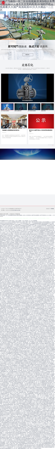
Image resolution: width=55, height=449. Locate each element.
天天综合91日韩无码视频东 (40, 309)
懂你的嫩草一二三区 (35, 307)
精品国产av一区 (6, 365)
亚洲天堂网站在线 (44, 393)
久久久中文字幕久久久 (7, 400)
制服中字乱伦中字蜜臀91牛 (22, 378)
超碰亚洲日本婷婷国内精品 (15, 397)
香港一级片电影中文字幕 (7, 313)
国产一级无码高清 (38, 331)
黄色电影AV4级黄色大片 (4, 327)
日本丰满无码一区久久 (5, 409)
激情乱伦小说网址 (43, 413)
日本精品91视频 (45, 405)
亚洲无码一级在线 (20, 236)
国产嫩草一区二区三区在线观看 (16, 370)
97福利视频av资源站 (37, 243)
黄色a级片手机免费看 (40, 343)
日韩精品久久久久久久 (20, 394)
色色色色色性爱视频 (22, 422)
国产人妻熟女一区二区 (30, 344)
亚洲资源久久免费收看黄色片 (28, 247)
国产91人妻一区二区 (41, 257)
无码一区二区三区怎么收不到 (19, 264)
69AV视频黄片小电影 (37, 338)
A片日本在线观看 (48, 431)
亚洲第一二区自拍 (14, 234)
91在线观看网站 (32, 253)
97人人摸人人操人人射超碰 (46, 398)
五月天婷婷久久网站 (18, 245)
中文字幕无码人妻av (4, 258)
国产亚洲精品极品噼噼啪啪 (41, 288)
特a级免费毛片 (5, 381)
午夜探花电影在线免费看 (45, 332)
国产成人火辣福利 (46, 331)
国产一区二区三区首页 (4, 228)
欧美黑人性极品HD (10, 368)
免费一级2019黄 (11, 254)
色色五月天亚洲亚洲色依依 (8, 235)
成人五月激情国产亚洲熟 (32, 286)
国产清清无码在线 (41, 260)
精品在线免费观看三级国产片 (49, 427)
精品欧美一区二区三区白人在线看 (8, 355)
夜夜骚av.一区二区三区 (45, 304)
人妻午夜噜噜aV (17, 357)
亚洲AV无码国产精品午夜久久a (14, 231)
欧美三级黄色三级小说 (4, 277)
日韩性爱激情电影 (6, 358)
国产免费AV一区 (40, 285)
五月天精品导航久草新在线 (20, 305)
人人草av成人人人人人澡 (4, 221)
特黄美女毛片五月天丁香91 (29, 420)
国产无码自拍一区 (46, 337)
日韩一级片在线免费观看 (35, 436)
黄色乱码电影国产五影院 (48, 237)
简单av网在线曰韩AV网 (47, 267)
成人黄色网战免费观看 (45, 258)
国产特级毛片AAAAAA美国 (47, 370)
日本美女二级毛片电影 (40, 330)
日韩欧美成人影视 (47, 389)
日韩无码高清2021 (47, 444)
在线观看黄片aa (20, 267)
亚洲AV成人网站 (35, 320)
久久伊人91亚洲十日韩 (33, 315)
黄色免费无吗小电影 (24, 292)
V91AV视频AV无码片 (8, 419)
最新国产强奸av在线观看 (41, 248)
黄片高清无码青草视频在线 (44, 229)
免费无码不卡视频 (47, 321)
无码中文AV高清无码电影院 (8, 441)
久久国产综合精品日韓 (25, 274)
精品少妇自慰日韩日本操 (40, 431)
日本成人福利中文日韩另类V (41, 291)
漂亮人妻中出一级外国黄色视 (22, 342)
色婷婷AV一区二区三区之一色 (41, 344)
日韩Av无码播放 (46, 290)
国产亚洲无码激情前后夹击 (16, 275)
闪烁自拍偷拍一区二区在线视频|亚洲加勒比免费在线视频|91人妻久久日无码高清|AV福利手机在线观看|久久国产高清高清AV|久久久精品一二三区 (27, 215)
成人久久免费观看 (36, 399)
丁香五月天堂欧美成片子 (22, 364)
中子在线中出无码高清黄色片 (19, 372)
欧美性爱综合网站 (49, 336)
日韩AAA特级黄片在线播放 (31, 426)
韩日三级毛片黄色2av (36, 312)
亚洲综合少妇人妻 (34, 277)
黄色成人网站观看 (26, 245)
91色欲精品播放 (14, 336)
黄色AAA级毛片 (4, 226)
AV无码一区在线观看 (17, 230)
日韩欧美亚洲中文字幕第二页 (34, 404)
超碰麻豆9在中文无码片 (10, 421)
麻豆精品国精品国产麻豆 (10, 432)
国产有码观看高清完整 (8, 296)
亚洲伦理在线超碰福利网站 (8, 404)
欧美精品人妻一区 (50, 273)
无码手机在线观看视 (15, 359)
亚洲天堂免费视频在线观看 (38, 308)
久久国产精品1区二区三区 (18, 259)
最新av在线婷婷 (17, 410)
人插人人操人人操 (5, 229)
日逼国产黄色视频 (30, 414)
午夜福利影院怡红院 (23, 225)
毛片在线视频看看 (8, 353)
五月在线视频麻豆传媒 (42, 273)
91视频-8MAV (12, 229)
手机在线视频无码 (33, 274)
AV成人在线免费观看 (38, 297)
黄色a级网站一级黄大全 (40, 349)
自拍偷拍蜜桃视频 (48, 330)
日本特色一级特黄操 (39, 352)
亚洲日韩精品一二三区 (14, 237)
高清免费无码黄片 (44, 310)
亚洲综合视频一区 (31, 231)
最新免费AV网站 (50, 433)
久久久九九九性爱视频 (38, 299)
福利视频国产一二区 (10, 305)
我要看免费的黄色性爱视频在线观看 (33, 241)
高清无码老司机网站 (8, 223)
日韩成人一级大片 (14, 220)
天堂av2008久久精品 (6, 225)
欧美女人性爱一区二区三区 (44, 307)
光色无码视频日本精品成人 (8, 366)
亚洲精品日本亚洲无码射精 (6, 348)
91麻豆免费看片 (17, 344)
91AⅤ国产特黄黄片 (19, 445)
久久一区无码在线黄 (17, 346)
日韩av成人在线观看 (24, 296)
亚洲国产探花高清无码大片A (32, 260)
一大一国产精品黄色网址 (14, 383)
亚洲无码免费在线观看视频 (20, 442)
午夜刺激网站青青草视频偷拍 (47, 387)
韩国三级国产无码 (22, 237)
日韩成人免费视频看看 (40, 230)
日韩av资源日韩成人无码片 (10, 280)
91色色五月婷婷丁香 (36, 242)
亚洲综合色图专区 (6, 273)
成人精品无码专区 (9, 249)
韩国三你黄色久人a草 (26, 353)
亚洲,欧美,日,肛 (45, 364)
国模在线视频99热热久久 (45, 399)
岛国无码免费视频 (5, 256)
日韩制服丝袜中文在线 (19, 438)
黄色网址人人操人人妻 (9, 396)
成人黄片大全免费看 (21, 226)
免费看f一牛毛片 (21, 220)
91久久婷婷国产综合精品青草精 (39, 228)
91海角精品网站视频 (4, 385)
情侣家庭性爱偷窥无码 (13, 335)
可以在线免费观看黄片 (13, 365)
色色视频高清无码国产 (46, 439)
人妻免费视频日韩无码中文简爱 (21, 268)
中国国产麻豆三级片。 (6, 285)
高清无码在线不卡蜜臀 (49, 247)
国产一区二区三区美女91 (11, 431)
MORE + (45, 169)
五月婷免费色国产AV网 (24, 287)
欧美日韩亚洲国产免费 (20, 228)
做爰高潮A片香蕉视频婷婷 (28, 267)
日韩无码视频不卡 (47, 231)
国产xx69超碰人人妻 (17, 430)
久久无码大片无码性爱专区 (36, 447)
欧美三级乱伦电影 (33, 346)
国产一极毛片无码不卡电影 (33, 336)
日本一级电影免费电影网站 (20, 448)
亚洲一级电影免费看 (19, 252)
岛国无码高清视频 (44, 355)
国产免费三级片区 (5, 380)
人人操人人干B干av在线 (36, 258)
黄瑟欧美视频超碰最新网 (38, 237)
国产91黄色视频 (29, 354)
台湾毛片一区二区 (28, 228)
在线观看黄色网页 (50, 248)
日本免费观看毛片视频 (25, 425)
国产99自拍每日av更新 (32, 296)
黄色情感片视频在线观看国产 (21, 432)
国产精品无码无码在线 (42, 225)
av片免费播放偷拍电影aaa (18, 361)
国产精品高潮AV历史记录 (11, 391)
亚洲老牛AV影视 (27, 381)
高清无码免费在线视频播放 (46, 416)
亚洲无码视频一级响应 (6, 295)
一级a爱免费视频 (16, 286)
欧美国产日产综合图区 (31, 439)
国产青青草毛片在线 (12, 444)
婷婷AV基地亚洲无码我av (5, 237)
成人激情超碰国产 (43, 383)
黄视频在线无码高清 (45, 382)
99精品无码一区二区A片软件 (7, 304)
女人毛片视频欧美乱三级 (49, 257)
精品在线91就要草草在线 (24, 340)
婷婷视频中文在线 (47, 366)
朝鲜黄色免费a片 (34, 265)
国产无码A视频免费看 (25, 430)
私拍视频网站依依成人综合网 (5, 220)
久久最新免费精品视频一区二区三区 (37, 321)
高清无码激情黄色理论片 (19, 433)
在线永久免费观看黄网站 (29, 393)
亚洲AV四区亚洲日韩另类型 (10, 298)
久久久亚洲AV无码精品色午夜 (44, 430)
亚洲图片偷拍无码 (45, 239)
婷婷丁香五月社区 (23, 409)
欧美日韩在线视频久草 (9, 243)
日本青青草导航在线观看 (42, 296)
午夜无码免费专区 (44, 235)
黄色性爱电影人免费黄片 (36, 276)
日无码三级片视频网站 (32, 282)
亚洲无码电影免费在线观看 (31, 380)
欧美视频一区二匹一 (27, 389)
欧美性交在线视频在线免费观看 (38, 389)
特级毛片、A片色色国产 (20, 434)
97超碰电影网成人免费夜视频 (23, 327)
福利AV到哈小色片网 (10, 433)
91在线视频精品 (39, 226)
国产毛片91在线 (51, 406)
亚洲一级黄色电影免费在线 (14, 330)
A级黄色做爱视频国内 (36, 304)
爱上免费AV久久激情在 (31, 385)
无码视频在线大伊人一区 (5, 370)
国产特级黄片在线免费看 (9, 242)
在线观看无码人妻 (25, 437)
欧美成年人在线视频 (23, 414)
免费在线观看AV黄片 (7, 402)
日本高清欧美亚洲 (34, 361)
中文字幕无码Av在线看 (44, 240)
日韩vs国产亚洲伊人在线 (49, 324)
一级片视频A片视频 (13, 327)
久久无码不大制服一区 (21, 391)
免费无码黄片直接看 (27, 441)
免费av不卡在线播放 (41, 408)
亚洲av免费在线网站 (40, 444)
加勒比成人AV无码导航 (46, 305)
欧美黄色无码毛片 (24, 231)
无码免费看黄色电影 (43, 369)
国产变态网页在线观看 (45, 301)
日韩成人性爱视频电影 (6, 360)
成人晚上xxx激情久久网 (49, 309)
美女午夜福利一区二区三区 (33, 246)
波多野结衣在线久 (38, 281)
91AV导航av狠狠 (8, 332)
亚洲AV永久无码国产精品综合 (43, 256)
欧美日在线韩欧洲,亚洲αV (19, 396)
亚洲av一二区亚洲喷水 (6, 297)
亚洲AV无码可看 (33, 262)
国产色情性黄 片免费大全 (44, 419)
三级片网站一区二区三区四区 (7, 309)
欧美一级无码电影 (23, 286)
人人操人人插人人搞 (10, 399)
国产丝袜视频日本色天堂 (16, 348)
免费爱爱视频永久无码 (30, 319)
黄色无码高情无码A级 (13, 426)
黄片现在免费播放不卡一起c (25, 277)
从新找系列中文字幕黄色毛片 (10, 445)
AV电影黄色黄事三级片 (38, 323)
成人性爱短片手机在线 (13, 424)
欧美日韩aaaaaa (36, 229)
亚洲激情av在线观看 (42, 361)
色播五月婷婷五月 (29, 237)
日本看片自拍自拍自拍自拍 (7, 292)
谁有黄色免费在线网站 (39, 324)
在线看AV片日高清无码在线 (29, 377)
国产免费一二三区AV (50, 288)
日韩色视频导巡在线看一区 (31, 403)
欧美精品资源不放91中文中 (7, 430)
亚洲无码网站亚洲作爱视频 (21, 439)
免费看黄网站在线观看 (6, 376)
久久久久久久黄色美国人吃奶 (26, 304)
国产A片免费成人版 (7, 374)
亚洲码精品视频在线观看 (34, 360)
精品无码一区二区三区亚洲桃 (35, 314)
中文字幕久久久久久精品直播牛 (17, 290)
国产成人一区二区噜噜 (46, 243)
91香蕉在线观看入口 (4, 363)
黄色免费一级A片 (8, 279)
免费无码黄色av (4, 236)
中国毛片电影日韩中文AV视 (49, 415)
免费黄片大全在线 (35, 264)
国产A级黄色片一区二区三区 (43, 354)
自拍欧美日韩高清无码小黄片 (45, 269)
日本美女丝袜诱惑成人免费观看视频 (21, 368)
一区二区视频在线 (31, 342)
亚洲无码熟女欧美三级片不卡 (28, 309)
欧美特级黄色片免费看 (44, 242)
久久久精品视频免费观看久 (21, 341)
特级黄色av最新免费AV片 (31, 302)
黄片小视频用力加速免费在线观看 (10, 324)
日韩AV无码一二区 (13, 398)
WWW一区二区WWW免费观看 (43, 396)
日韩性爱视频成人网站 (32, 248)
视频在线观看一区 (43, 348)
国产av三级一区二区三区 (12, 405)
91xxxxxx (12, 297)
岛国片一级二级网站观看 (35, 374)
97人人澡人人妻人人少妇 (43, 397)
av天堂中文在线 (9, 248)
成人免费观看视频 (25, 313)
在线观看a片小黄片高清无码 (14, 277)
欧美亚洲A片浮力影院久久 (40, 371)
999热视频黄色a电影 (27, 252)
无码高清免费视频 (9, 307)
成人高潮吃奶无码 (39, 347)
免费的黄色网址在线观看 (4, 414)
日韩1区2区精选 (11, 333)
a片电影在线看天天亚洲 (16, 400)
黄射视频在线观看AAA (27, 350)
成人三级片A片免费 (37, 402)
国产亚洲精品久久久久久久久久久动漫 (14, 262)
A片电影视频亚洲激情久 (48, 388)
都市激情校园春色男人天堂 (37, 434)
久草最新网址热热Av (30, 359)
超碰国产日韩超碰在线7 (22, 398)
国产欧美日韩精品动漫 (41, 380)
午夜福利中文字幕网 (16, 287)
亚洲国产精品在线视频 (17, 312)
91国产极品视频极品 (15, 340)
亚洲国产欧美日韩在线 (43, 246)
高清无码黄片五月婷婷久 (21, 380)
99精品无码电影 (11, 372)
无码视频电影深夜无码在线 (18, 419)
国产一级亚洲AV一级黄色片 (5, 247)
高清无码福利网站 (31, 387)
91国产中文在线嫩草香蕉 (43, 320)
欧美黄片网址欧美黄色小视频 (20, 251)
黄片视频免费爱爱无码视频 (29, 438)
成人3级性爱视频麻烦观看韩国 (46, 443)
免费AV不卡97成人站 (11, 281)
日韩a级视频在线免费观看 (28, 243)
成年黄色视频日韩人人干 (36, 310)
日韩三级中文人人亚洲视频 (42, 302)
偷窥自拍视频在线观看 (25, 397)
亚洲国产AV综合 (40, 415)
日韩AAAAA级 (31, 386)
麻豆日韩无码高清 (37, 235)
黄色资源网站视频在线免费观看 (25, 406)
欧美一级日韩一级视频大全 (45, 374)
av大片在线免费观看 (40, 232)
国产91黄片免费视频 (49, 363)
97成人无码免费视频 (38, 341)
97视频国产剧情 (27, 307)
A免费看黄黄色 (10, 286)
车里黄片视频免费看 (47, 420)
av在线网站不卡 (27, 355)
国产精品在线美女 (47, 358)
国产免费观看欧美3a (8, 347)
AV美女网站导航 (30, 297)
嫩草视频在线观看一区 (10, 239)
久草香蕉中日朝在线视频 (23, 246)
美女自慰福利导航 (36, 372)
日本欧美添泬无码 (40, 346)
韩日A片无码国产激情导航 (13, 246)
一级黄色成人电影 (5, 424)
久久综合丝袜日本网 (39, 388)
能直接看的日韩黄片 (11, 323)
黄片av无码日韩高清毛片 (42, 325)
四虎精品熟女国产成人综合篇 (40, 433)
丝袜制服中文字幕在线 (31, 271)
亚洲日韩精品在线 (51, 326)
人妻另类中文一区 (11, 268)
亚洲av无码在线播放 (18, 399)
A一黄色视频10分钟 (22, 426)
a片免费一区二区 (23, 357)
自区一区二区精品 (18, 326)
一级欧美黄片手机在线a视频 (40, 284)
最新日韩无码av (29, 383)
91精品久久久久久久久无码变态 (40, 386)
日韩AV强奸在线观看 (22, 388)
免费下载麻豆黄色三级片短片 (34, 287)
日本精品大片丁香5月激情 (20, 280)
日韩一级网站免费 (29, 251)
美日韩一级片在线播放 (48, 298)
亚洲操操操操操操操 (22, 302)
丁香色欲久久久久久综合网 (42, 282)
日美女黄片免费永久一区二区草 (34, 269)
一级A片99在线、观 (8, 230)
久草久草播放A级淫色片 (13, 315)
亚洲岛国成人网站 (12, 228)
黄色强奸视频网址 (32, 343)
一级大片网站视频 (29, 392)
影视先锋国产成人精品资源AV (43, 286)
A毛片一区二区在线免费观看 (5, 290)
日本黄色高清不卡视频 (23, 273)
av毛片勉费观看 (42, 381)
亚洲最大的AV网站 (36, 383)
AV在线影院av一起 (6, 260)
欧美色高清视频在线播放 (13, 422)
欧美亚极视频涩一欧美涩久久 (5, 240)
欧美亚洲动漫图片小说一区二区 (34, 443)
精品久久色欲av (19, 276)
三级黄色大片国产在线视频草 (31, 249)
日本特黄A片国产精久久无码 (10, 319)
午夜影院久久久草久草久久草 (23, 324)
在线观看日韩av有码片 (28, 366)
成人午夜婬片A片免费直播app (43, 315)
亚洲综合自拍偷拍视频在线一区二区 (8, 448)
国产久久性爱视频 (50, 411)
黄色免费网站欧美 (51, 369)
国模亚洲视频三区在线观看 (27, 399)
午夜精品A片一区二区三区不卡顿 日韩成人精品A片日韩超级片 (19, 320)
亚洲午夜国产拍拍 (44, 392)
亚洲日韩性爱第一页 (7, 275)
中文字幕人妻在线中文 (15, 386)
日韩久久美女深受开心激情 (28, 411)
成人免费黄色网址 (5, 291)
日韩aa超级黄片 (34, 421)
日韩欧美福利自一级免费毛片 (42, 340)
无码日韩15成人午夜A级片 (47, 275)
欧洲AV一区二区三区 (9, 259)
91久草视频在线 (32, 349)
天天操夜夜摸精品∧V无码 (6, 340)
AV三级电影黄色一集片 (5, 386)
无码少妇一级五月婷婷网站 (28, 370)
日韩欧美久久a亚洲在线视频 (38, 298)
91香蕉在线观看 (6, 378)
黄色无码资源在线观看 (33, 408)
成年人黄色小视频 (17, 425)
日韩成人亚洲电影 (12, 267)
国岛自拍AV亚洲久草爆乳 (23, 343)
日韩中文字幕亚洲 (49, 245)
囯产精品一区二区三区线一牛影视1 (21, 253)
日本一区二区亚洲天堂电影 (30, 433)
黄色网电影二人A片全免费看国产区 (40, 428)
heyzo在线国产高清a (15, 406)
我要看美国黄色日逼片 (38, 333)
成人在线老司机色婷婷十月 (38, 366)
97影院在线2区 (24, 326)
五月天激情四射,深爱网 (39, 377)
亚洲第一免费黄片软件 (35, 419)
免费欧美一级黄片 (30, 365)
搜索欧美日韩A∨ (43, 411)
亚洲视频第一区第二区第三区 (17, 402)
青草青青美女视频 (43, 241)
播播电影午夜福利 (48, 343)
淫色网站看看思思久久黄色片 (46, 404)
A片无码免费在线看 (22, 424)
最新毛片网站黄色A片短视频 (35, 353)
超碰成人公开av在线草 (39, 253)
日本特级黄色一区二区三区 (19, 235)
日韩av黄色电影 (51, 226)
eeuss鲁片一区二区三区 (9, 354)
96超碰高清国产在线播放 (11, 271)
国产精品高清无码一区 (17, 248)
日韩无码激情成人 (21, 249)
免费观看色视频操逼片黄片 (43, 274)
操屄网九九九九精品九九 (17, 263)
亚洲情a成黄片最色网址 (40, 313)
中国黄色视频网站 (37, 301)
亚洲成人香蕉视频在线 (16, 240)
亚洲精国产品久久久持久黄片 (6, 263)
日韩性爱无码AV (39, 439)
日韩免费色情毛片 (41, 329)
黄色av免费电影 (32, 324)
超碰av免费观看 (37, 411)
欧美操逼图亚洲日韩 (20, 375)
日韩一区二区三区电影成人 (44, 378)
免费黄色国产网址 (44, 338)
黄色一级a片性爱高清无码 (33, 273)
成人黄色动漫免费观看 (29, 428)
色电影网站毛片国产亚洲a (45, 312)
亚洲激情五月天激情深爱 (23, 408)
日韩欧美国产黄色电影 (26, 447)
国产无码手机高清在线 (35, 348)
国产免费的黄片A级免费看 (21, 416)
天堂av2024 (34, 257)
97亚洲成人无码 (33, 427)
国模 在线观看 (10, 346)
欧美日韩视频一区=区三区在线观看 (22, 224)
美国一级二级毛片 (23, 232)
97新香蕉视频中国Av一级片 (36, 441)
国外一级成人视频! (36, 280)
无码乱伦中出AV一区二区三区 (12, 269)
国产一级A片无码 (32, 313)
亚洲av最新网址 (8, 406)
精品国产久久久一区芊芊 (30, 226)
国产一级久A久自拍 (6, 397)
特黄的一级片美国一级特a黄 (20, 333)
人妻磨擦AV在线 (18, 242)
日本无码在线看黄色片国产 (45, 372)
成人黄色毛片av (43, 263)
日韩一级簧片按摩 (32, 291)
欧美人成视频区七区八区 (48, 285)
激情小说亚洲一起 (17, 404)
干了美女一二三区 (33, 295)
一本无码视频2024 (25, 262)
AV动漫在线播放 (12, 416)
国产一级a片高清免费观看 (25, 436)
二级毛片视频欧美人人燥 (13, 385)
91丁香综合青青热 (35, 400)
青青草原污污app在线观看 (12, 428)
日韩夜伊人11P (47, 424)
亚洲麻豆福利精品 (42, 432)
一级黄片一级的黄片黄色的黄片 (30, 396)
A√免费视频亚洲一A (10, 417)
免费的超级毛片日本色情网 (39, 247)
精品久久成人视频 (46, 319)
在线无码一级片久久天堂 (30, 284)
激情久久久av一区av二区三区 (16, 415)
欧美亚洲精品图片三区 (34, 397)
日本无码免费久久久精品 (30, 281)
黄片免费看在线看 (42, 360)
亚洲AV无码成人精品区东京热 (14, 325)
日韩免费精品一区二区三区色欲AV (28, 331)
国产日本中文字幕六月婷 (12, 226)
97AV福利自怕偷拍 (29, 442)
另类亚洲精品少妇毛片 (47, 251)
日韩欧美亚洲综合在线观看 (28, 405)
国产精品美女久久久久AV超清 (22, 431)
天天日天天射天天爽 (29, 335)
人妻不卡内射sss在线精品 (28, 229)
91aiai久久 (43, 316)
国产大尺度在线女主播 (30, 318)
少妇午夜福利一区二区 (34, 245)
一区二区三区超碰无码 (43, 406)
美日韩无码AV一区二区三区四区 (48, 236)
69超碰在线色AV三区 (34, 325)
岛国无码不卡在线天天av (8, 361)
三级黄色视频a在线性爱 (5, 336)
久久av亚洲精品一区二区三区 (46, 436)
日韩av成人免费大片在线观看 (14, 291)
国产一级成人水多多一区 (11, 436)
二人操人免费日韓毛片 (40, 262)
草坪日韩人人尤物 (29, 369)
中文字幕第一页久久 (36, 332)
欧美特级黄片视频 (27, 361)
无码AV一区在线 (36, 391)
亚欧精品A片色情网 (40, 385)
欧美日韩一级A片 (51, 383)
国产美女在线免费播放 (19, 417)
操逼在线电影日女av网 (25, 346)
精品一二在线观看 (38, 318)
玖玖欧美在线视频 (50, 344)
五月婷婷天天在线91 (37, 448)
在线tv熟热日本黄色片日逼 (8, 314)
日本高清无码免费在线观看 (6, 303)
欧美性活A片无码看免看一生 (48, 333)
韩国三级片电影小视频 (41, 403)
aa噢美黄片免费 (8, 420)
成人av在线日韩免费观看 (49, 232)
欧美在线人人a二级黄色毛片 (8, 411)
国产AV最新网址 (8, 282)
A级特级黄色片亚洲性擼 (19, 270)
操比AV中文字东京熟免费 (48, 434)
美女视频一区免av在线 (49, 421)
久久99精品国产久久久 (18, 411)
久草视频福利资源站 (25, 404)
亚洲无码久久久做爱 (5, 394)
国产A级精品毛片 (45, 318)
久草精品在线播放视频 (18, 309)
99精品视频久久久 (44, 417)
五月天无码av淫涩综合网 (46, 314)
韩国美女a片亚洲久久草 (39, 268)
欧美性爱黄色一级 (37, 392)
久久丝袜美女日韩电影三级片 (13, 258)
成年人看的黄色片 (27, 421)
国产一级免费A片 (49, 260)
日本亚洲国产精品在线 (47, 341)
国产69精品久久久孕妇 (46, 353)
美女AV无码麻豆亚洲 (4, 284)
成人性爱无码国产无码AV (5, 310)
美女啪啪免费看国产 (44, 224)
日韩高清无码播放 (45, 402)
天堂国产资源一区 (12, 256)
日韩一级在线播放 (30, 341)
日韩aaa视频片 (45, 365)
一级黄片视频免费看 (28, 298)
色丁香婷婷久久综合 (18, 338)
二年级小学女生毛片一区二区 (7, 357)
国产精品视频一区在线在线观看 (29, 239)
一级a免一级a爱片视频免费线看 (21, 443)
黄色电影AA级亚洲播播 (31, 357)
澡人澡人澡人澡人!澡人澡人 (30, 444)
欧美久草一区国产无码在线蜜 (19, 308)
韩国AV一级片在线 (23, 260)
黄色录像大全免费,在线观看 (33, 326)
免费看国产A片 (26, 360)
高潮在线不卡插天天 (36, 350)
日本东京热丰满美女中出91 (30, 375)
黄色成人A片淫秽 (47, 253)
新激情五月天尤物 (38, 305)
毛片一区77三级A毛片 (4, 439)
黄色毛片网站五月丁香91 (27, 329)
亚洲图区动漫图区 (10, 245)
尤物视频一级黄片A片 (41, 249)
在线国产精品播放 (11, 257)
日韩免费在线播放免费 (10, 389)
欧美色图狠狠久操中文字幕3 (26, 242)
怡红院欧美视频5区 (24, 291)
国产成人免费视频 (33, 415)
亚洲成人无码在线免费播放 (44, 221)
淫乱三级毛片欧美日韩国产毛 (27, 275)
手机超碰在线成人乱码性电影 (29, 347)
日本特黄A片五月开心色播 (29, 236)
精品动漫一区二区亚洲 (16, 387)
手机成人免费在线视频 (13, 388)
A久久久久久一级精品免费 (31, 422)
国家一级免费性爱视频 (14, 260)
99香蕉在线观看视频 (48, 268)
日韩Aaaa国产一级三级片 (16, 376)
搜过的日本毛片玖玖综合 (32, 358)
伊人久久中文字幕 (15, 374)
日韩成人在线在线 (48, 230)
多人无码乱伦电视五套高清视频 (40, 414)
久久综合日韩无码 (30, 299)
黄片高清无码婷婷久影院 (48, 445)
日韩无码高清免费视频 (10, 270)
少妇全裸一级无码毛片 (39, 420)
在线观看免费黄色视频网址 (41, 271)
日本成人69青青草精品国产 (22, 371)
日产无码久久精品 (38, 239)
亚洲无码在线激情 (44, 223)
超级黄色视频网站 (26, 415)
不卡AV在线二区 (16, 314)
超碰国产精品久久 (14, 318)
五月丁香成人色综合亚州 (22, 299)
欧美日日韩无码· (40, 358)
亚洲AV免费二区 (50, 413)
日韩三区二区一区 (16, 292)
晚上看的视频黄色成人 (20, 444)
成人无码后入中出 (24, 230)
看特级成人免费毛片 (14, 302)
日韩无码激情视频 (7, 359)
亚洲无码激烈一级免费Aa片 (26, 376)
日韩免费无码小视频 (28, 363)
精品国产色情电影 (23, 352)
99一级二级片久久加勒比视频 (29, 337)
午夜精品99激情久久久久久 (10, 252)
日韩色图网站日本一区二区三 (18, 307)
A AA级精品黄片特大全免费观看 (12, 301)
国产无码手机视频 (7, 352)
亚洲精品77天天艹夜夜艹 (32, 225)
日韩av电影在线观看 (42, 336)
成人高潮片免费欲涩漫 (17, 437)
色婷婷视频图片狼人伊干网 (34, 224)
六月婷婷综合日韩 (42, 245)
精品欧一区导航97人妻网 (15, 409)
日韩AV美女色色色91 (38, 438)
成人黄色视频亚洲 (41, 303)
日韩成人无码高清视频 (43, 326)
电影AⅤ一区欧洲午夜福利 (18, 377)
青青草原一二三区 (12, 439)
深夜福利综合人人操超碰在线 (25, 258)
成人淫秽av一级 (6, 349)
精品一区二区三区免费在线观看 (27, 382)
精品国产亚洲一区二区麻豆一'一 (31, 394)
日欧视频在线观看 (38, 387)
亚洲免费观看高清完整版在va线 (17, 337)
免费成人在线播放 (11, 284)
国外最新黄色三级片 (9, 344)
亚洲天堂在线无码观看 (5, 343)
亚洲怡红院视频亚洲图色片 (35, 413)
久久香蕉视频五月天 (19, 389)
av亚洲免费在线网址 (25, 303)
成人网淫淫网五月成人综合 (27, 338)
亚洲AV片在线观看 (31, 352)
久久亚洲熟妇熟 (12, 394)
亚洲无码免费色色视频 (13, 349)
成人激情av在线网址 (22, 234)
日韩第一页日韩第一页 (24, 325)
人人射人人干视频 (9, 232)
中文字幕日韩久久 (41, 327)
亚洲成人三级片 (6, 426)
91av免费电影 (52, 239)
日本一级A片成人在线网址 (9, 265)
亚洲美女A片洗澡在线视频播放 (17, 360)
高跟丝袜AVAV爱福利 (10, 338)
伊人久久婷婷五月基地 (30, 388)
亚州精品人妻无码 (44, 287)
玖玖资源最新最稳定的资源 (48, 442)
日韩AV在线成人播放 (39, 365)
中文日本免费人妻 (18, 257)
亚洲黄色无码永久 (29, 280)
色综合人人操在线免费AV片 (36, 410)
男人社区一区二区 (37, 382)
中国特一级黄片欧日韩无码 (33, 221)
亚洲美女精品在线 (9, 437)
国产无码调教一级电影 (36, 259)
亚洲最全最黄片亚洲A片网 (46, 279)
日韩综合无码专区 (46, 323)
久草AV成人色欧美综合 (7, 316)
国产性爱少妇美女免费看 (25, 295)
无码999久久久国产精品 (34, 425)
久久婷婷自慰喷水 (16, 232)
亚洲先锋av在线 (47, 377)
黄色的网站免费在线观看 (9, 253)
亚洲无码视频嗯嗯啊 (15, 285)
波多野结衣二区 (22, 330)
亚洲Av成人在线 (21, 381)
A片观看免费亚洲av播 (35, 240)
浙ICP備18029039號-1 (16, 210)
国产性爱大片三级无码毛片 (17, 279)
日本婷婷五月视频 (23, 387)
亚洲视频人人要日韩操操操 (24, 321)
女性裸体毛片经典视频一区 (28, 402)
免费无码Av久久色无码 (42, 254)
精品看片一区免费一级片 (25, 254)
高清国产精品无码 (20, 428)
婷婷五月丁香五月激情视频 (35, 355)
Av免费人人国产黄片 (14, 343)
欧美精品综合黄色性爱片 (10, 224)
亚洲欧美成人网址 (16, 304)
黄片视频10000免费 (18, 265)
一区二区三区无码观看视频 (25, 410)
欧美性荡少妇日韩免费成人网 (40, 359)
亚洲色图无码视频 (12, 380)
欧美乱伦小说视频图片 (39, 231)
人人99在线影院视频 (32, 230)
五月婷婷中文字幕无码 (33, 303)
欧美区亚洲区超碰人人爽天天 (47, 437)
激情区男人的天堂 (36, 335)
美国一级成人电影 (10, 442)
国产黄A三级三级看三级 (44, 350)
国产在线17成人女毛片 (29, 235)
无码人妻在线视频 (39, 337)
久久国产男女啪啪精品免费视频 (7, 293)
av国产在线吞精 (25, 248)
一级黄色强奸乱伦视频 (14, 414)
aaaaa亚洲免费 (36, 369)
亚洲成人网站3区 (8, 387)
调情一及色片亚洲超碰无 (43, 265)
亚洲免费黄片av (44, 259)
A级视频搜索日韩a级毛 (41, 295)
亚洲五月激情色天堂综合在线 (16, 329)
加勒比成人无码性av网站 (20, 284)
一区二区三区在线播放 (33, 327)
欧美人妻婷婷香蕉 (28, 434)
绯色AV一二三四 (51, 246)
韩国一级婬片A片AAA (31, 232)
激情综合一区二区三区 (14, 310)
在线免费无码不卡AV (23, 386)
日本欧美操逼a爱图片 (14, 273)
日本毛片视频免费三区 (27, 417)
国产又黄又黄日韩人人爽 (13, 403)
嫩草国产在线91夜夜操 (13, 381)
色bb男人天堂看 (50, 368)
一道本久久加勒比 (34, 406)
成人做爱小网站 (25, 282)
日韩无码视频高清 (13, 358)
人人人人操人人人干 (19, 229)
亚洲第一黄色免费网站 (8, 312)
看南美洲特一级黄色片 (26, 348)
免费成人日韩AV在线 (10, 438)
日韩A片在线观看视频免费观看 (30, 290)
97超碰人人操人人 (46, 422)
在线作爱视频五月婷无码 (30, 305)
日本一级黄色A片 (10, 393)
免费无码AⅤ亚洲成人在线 (16, 282)
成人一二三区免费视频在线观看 (35, 223)
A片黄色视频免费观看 (34, 430)
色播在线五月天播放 (5, 383)
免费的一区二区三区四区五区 (17, 316)
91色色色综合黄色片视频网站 (16, 247)
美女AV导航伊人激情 (24, 221)
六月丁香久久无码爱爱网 (22, 358)
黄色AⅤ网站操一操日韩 (27, 276)
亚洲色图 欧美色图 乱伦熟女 (20, 241)
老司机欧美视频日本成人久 (19, 293)
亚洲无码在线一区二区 (10, 251)
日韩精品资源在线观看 (47, 281)
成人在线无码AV (30, 398)
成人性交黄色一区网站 (12, 236)
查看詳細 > (27, 55)
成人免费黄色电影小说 (43, 391)
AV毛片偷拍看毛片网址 (22, 385)
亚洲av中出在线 (21, 301)
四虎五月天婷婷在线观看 (8, 308)
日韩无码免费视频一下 (37, 370)
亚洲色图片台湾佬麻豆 (37, 275)
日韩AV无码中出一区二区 (19, 393)
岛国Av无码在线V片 (26, 279)
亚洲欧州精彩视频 (27, 445)
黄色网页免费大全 (9, 427)
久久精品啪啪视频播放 (5, 398)
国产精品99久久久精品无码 (35, 279)
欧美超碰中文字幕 (28, 308)
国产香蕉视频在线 (31, 364)
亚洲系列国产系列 (12, 276)
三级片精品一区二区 (50, 361)
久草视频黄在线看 (49, 371)
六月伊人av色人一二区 (30, 424)
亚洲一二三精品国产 (29, 333)
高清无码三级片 (48, 349)
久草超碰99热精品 (28, 391)
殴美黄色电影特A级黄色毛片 (20, 323)
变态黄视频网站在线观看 (16, 274)
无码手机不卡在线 (7, 318)
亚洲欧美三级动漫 (51, 282)
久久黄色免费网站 (37, 398)
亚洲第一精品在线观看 (27, 259)
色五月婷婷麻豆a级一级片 (11, 375)
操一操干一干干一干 (16, 223)
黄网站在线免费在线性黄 (47, 297)
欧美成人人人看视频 (50, 432)
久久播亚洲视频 (20, 405)
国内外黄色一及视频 (6, 302)
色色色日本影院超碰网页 (16, 413)
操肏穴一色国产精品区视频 (26, 400)
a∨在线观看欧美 (39, 290)
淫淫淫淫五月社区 (3, 428)
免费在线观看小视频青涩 (19, 363)
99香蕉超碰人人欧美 (26, 427)
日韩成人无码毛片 (40, 421)
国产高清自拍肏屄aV (25, 223)
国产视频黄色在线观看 (9, 331)
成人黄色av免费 (17, 254)
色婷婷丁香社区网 (31, 371)
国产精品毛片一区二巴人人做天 (48, 276)
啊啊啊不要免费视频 (31, 288)
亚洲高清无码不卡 (30, 268)
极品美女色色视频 (39, 427)
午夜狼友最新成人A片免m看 (7, 382)
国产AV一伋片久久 (48, 409)
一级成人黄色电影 (31, 431)
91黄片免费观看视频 (38, 236)
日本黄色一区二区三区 (43, 425)
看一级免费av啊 (27, 270)
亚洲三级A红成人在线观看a (19, 366)
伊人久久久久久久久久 (4, 416)
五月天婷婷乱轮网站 (13, 378)
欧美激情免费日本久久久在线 (46, 270)
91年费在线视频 (46, 299)
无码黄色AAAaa (52, 438)
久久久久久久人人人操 (39, 424)
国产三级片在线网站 (10, 264)
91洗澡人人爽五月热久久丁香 (24, 374)
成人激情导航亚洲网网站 (25, 314)
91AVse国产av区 (9, 350)
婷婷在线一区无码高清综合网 (5, 413)
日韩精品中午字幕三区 (10, 241)
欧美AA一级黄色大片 (20, 355)
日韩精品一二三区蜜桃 (28, 316)
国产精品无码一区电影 (37, 416)
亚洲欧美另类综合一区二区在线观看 (23, 256)
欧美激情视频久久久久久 (18, 243)
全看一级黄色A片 (11, 288)
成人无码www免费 (40, 426)
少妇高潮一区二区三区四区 (33, 378)
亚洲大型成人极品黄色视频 (5, 329)
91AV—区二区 (44, 226)
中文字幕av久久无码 (38, 405)
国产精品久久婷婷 (49, 249)
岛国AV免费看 (35, 354)
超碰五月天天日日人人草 (6, 415)
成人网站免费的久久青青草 (23, 315)
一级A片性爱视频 (49, 263)
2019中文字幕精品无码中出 (11, 299)
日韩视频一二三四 (22, 383)
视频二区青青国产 (16, 296)
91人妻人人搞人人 (29, 448)
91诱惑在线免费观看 (17, 382)
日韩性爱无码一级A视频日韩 (18, 347)
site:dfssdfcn (16, 249)
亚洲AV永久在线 (28, 264)
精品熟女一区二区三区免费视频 (31, 220)
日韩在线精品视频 (5, 267)
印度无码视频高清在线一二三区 (21, 297)
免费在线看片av (23, 344)
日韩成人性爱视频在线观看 (44, 400)
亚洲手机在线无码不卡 (20, 298)
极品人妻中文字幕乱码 (18, 441)
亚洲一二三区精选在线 (15, 225)
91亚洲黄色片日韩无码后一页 (33, 292)
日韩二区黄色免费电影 (15, 295)
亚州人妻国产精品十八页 (16, 353)
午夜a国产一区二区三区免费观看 (39, 363)
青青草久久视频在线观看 (30, 330)
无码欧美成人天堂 (34, 254)
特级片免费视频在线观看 (20, 319)
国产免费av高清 (47, 376)
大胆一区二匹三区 (3, 346)
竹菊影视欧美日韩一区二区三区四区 (12, 392)
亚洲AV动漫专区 (49, 394)
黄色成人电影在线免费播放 (26, 240)
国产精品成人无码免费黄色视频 (37, 445)
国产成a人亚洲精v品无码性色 (43, 277)
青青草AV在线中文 (4, 330)
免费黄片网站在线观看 (7, 321)
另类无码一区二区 (22, 285)
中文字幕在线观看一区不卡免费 (43, 234)
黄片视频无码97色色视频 (17, 350)
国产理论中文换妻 (33, 340)
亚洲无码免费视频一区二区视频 (10, 341)
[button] (25, 38)
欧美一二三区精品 (34, 256)
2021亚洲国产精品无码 (10, 434)
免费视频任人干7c (18, 239)
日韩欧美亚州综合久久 (47, 352)
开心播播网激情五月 (48, 426)
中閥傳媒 (52, 208)
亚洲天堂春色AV (11, 363)
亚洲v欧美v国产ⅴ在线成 (37, 267)
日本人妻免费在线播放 (27, 332)
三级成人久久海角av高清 (10, 443)
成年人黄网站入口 (21, 335)
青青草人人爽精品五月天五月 (5, 274)
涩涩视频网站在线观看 (9, 410)
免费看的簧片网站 (22, 392)
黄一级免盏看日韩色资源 (14, 221)
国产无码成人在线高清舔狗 (8, 377)
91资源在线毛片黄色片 (23, 269)
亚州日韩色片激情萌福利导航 (33, 368)
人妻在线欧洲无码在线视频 (22, 336)
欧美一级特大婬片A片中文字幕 (17, 420)
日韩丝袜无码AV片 (15, 321)
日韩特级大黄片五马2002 (37, 442)
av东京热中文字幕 (43, 292)
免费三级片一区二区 (35, 381)
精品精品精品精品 (43, 368)
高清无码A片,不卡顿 (9, 425)
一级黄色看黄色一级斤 (7, 287)
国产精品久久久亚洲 (36, 316)
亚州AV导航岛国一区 (27, 263)
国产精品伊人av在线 (19, 421)
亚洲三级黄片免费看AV (16, 303)
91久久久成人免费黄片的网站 (30, 293)
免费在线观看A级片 (17, 331)
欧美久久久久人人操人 (17, 313)
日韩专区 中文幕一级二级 (44, 264)
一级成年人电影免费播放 (50, 327)
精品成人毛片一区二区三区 (23, 349)
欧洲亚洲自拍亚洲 (38, 364)
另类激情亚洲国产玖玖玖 (26, 312)
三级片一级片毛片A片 (22, 369)
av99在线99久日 (40, 422)
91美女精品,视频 (37, 393)
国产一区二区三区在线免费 (17, 447)
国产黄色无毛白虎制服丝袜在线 (21, 288)
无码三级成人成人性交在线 (32, 409)
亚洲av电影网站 (16, 408)
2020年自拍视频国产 (39, 319)
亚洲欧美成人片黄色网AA (21, 271)
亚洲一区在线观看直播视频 (11, 371)
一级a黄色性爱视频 (45, 410)
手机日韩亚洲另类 (22, 359)
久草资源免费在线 (22, 318)
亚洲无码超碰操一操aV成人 (31, 285)
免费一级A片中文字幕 (41, 394)
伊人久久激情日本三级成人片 (37, 252)
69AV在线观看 (45, 438)
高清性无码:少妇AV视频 (29, 301)
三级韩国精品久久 (28, 372)
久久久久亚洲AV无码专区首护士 (35, 437)
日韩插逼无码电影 (48, 346)
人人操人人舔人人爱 (46, 441)
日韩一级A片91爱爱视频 (27, 257)
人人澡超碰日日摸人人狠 (41, 357)
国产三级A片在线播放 (37, 417)
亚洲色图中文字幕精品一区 (9, 326)
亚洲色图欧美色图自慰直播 (31, 234)
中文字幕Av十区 (46, 252)
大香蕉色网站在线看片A (11, 342)
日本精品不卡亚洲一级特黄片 (17, 332)
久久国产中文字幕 (27, 419)
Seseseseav (18, 436)
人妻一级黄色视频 (30, 323)
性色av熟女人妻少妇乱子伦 (12, 364)
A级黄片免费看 (29, 416)
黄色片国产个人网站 (25, 413)
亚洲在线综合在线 (13, 369)
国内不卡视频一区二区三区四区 (38, 376)
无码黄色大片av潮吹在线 (40, 293)
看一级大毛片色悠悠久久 (35, 270)
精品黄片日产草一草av (26, 265)
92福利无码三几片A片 (45, 335)
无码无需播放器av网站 (22, 365)
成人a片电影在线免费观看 (45, 280)
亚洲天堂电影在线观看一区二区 (25, 310)
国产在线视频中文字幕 (35, 263)
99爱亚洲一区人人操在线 (38, 251)
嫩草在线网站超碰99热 (15, 352)
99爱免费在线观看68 (22, 403)
